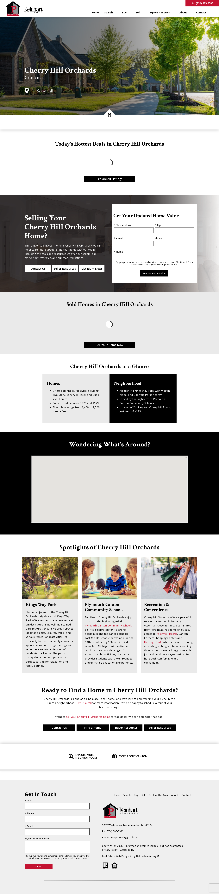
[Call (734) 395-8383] (202, 3)
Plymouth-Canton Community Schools (108, 625)
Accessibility (127, 849)
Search (127, 795)
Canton (33, 77)
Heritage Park (153, 642)
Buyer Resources (126, 728)
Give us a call (84, 703)
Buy (136, 795)
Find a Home (92, 728)
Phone (158, 238)
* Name (118, 251)
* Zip (158, 225)
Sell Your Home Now (109, 345)
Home (95, 12)
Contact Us (38, 268)
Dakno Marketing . (147, 856)
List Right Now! (91, 268)
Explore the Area (158, 795)
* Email (118, 238)
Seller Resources (65, 268)
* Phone (29, 813)
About (174, 795)
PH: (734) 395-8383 (112, 831)
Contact (186, 795)
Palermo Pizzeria (166, 633)
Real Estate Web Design (116, 856)
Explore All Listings (109, 179)
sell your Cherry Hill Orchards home (88, 716)
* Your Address (122, 225)
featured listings (73, 258)
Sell (144, 795)
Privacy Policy (109, 849)
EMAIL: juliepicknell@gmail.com (120, 837)
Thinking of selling (36, 245)
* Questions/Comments (37, 838)
